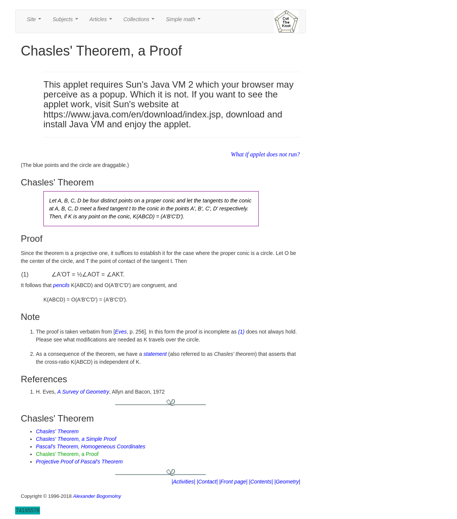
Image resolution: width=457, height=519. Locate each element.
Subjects (66, 21)
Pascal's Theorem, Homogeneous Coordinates (90, 446)
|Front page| (233, 482)
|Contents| (261, 482)
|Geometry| (287, 482)
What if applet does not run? (265, 154)
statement (155, 354)
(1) (241, 332)
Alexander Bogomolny (97, 496)
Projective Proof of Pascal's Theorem (79, 462)
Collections (140, 21)
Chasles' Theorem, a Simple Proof (76, 439)
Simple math (184, 21)
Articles (102, 21)
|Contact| (207, 482)
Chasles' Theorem (57, 431)
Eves (121, 332)
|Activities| (183, 482)
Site (35, 21)
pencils (61, 285)
